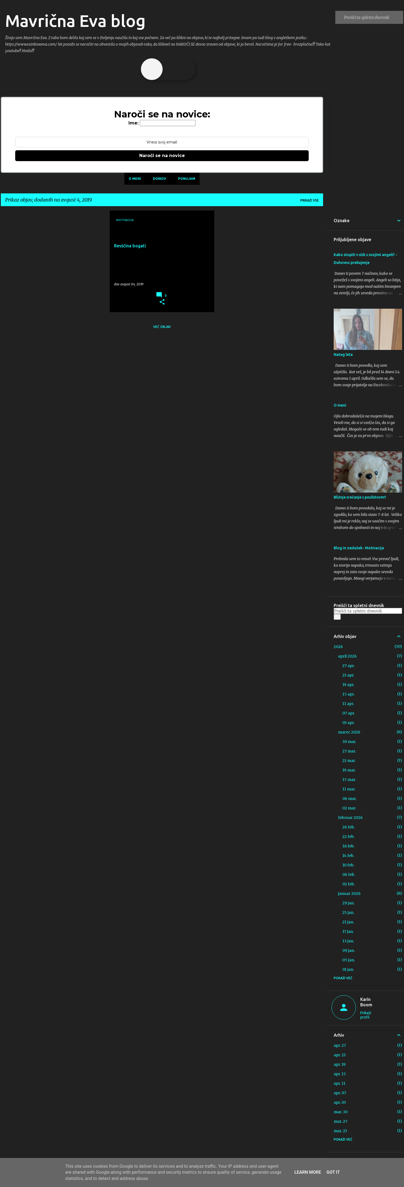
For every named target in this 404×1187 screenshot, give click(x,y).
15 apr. (348, 694)
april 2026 (347, 656)
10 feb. (348, 865)
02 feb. (348, 884)
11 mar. (348, 789)
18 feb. (348, 846)
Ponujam (186, 178)
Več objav (162, 326)
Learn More (307, 1172)
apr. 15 (340, 1073)
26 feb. (348, 827)
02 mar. (349, 808)
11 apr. (348, 703)
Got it (333, 1172)
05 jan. (348, 960)
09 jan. (348, 950)
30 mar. (349, 741)
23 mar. (349, 760)
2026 (338, 646)
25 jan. (348, 912)
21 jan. (348, 922)
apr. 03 (340, 1102)
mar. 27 (340, 1121)
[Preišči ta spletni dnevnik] (372, 17)
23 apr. (348, 675)
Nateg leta (343, 354)
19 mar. (349, 770)
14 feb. (348, 855)
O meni (135, 178)
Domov (159, 178)
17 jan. (348, 931)
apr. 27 (340, 1045)
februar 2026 (350, 817)
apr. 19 (340, 1064)
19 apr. (348, 684)
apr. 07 (340, 1092)
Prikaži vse (309, 200)
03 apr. (348, 722)
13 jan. (348, 941)
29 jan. (348, 903)
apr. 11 (339, 1083)
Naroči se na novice (162, 155)
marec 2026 (349, 732)
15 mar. (349, 779)
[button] (162, 302)
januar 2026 (349, 893)
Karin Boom (366, 1002)
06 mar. (349, 798)
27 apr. (348, 665)
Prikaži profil (365, 1015)
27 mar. (349, 751)
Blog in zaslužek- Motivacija (359, 548)
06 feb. (348, 874)
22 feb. (348, 836)
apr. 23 (340, 1054)
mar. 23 (340, 1130)
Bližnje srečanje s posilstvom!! (360, 497)
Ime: (133, 123)
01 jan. (348, 969)
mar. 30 (341, 1111)
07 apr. (348, 713)
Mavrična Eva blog (75, 20)
